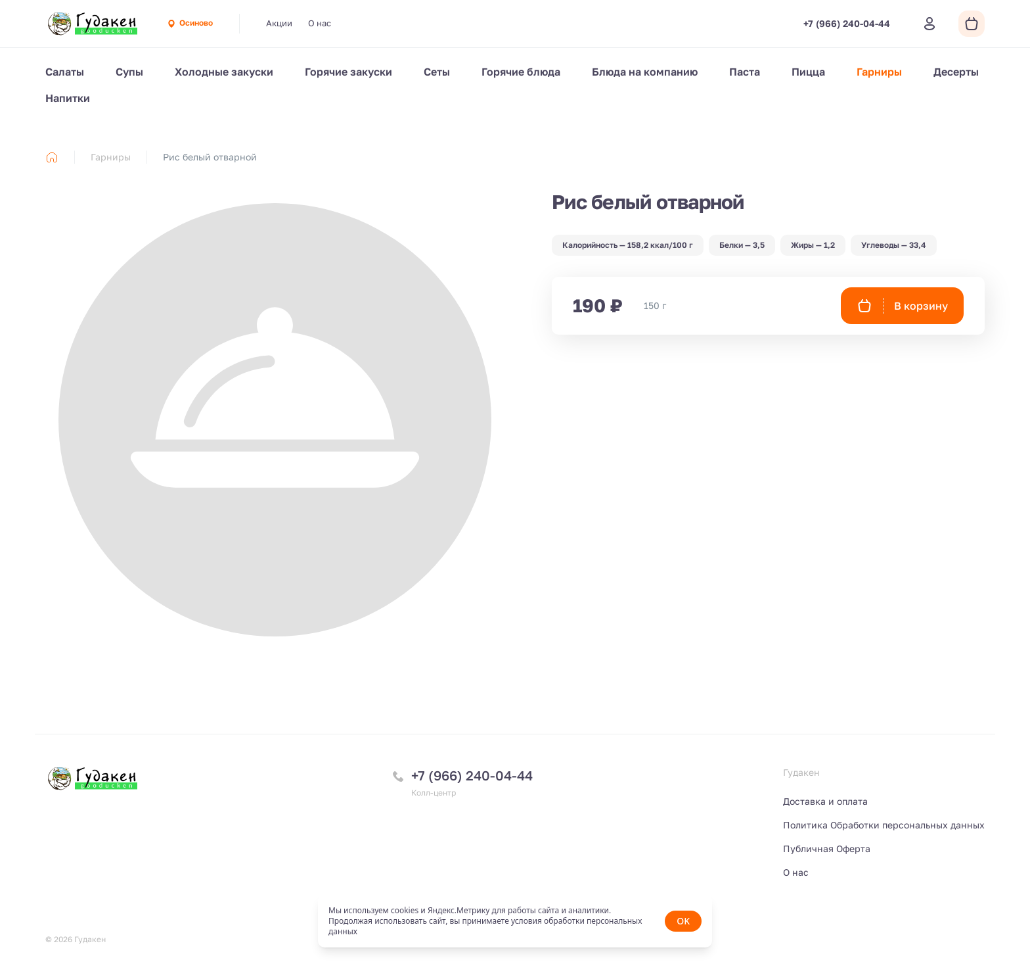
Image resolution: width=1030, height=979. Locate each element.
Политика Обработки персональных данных (884, 824)
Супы (129, 71)
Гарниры (879, 71)
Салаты (64, 71)
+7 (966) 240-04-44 (472, 775)
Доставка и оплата (825, 801)
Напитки (67, 98)
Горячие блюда (520, 71)
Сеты (437, 71)
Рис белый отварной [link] (210, 156)
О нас (319, 23)
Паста (744, 71)
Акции (279, 23)
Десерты (956, 71)
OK (683, 921)
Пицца (808, 71)
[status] (515, 921)
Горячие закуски (348, 71)
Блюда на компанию (645, 71)
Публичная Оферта (826, 848)
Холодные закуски (224, 71)
